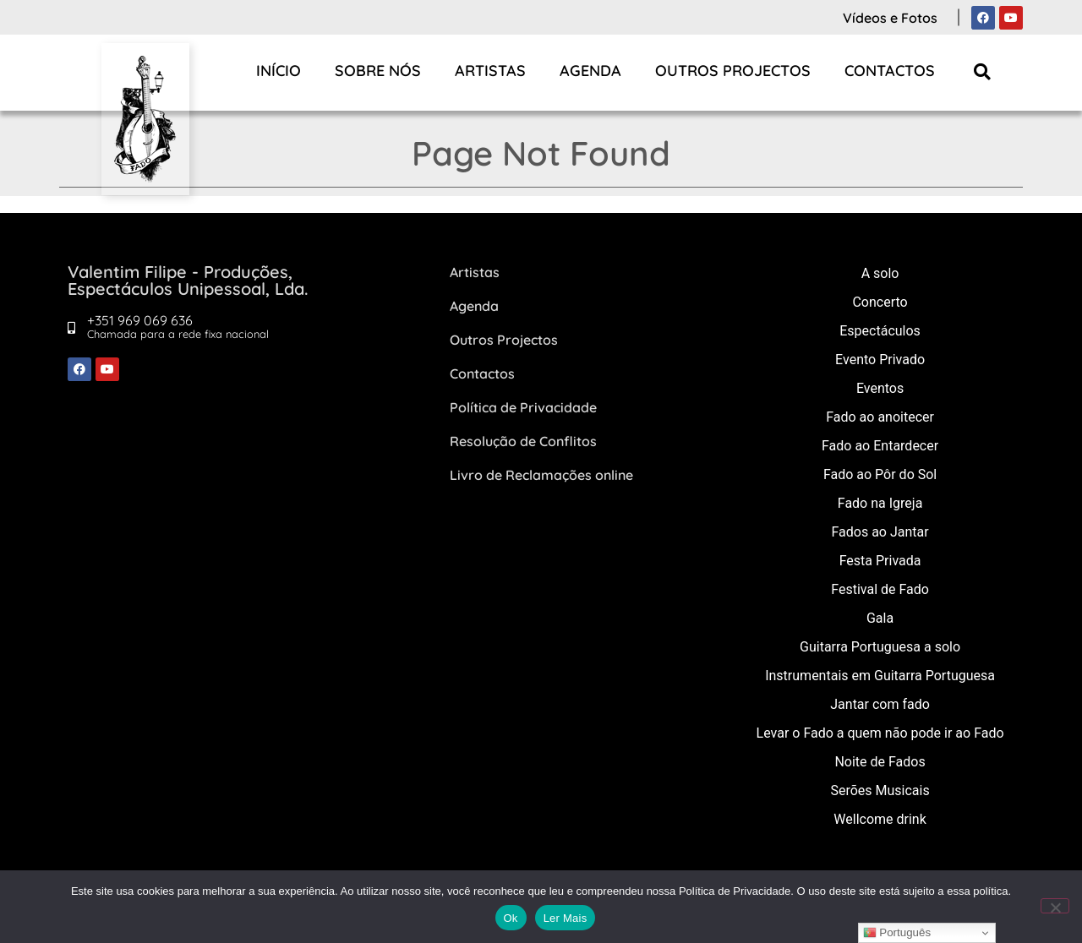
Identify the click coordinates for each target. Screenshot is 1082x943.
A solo (880, 273)
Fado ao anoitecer (880, 417)
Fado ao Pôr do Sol (880, 474)
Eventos (880, 388)
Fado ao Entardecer (880, 446)
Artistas (490, 70)
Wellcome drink (879, 819)
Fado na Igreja (880, 503)
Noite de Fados (879, 762)
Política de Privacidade (523, 407)
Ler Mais (565, 918)
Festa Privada (880, 561)
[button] (983, 71)
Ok (511, 918)
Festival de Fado (880, 589)
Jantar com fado (880, 704)
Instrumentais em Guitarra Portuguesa (880, 676)
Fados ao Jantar (879, 532)
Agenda (590, 70)
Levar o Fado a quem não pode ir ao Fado (880, 733)
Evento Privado (880, 360)
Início (278, 70)
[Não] (1055, 905)
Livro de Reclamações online (541, 474)
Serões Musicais (879, 790)
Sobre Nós (378, 70)
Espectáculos (880, 331)
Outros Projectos (733, 70)
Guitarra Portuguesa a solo (880, 647)
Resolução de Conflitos (523, 441)
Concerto (879, 302)
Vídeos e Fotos (890, 17)
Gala (879, 618)
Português (897, 933)
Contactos (889, 70)
